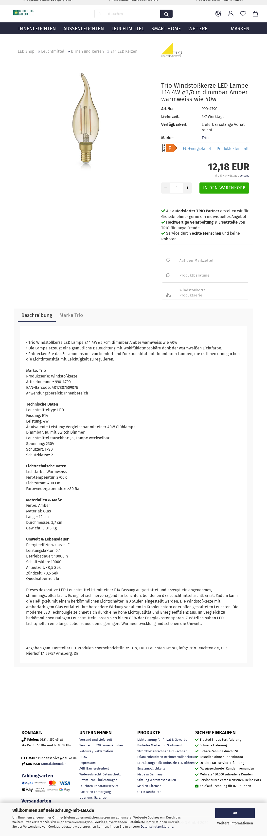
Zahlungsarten (37, 776)
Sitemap (155, 786)
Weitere (198, 36)
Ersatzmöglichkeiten (152, 768)
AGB (82, 768)
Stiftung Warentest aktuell (156, 780)
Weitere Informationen (235, 823)
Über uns (86, 797)
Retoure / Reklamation (96, 751)
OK (235, 813)
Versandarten (36, 801)
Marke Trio (71, 315)
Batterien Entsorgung (95, 792)
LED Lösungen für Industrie (157, 763)
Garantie (100, 797)
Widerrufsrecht (90, 774)
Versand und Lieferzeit (95, 739)
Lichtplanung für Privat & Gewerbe (162, 739)
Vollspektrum (187, 757)
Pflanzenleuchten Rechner (156, 757)
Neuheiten (153, 792)
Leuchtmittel (127, 36)
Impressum (87, 763)
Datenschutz (112, 774)
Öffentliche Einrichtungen (98, 780)
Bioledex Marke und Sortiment (159, 745)
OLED (141, 792)
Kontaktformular (53, 764)
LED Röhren (186, 763)
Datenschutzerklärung (157, 826)
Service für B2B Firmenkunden (101, 745)
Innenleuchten (37, 36)
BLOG (83, 757)
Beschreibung (36, 315)
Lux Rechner (178, 751)
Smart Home (166, 36)
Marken (142, 786)
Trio (205, 137)
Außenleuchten (83, 36)
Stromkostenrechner (152, 751)
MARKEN (240, 36)
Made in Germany (149, 774)
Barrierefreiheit (97, 768)
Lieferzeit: (170, 116)
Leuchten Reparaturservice (99, 786)
